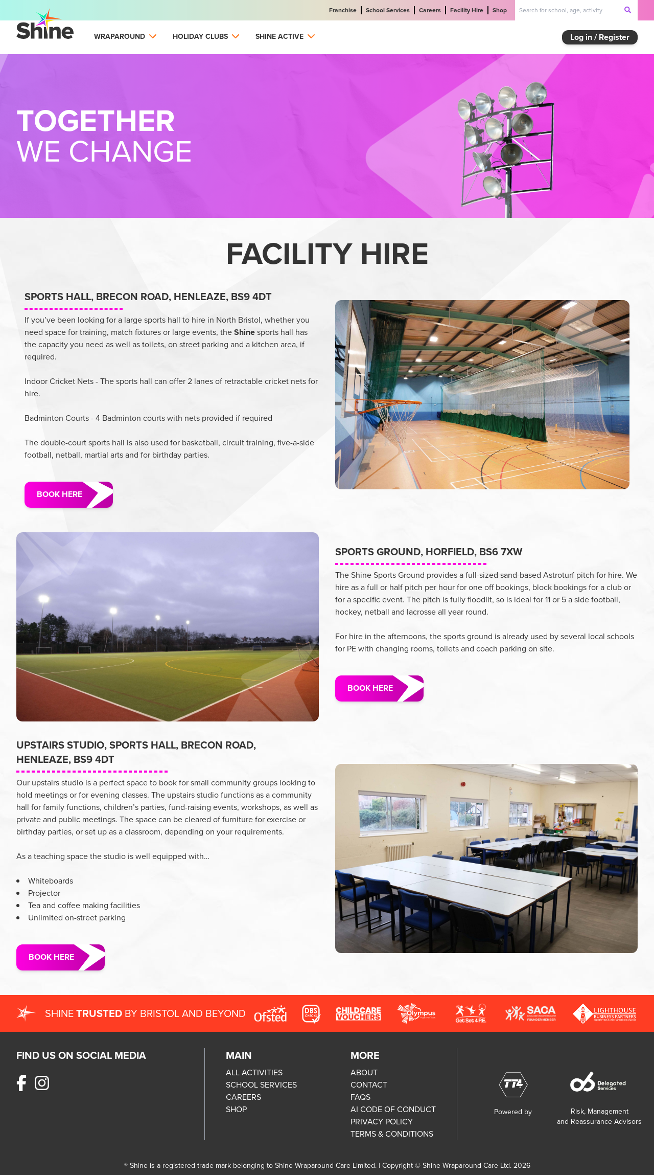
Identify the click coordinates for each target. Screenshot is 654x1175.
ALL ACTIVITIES (254, 1072)
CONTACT (369, 1085)
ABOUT (364, 1072)
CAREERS (243, 1097)
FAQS (360, 1097)
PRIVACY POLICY (382, 1121)
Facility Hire (466, 10)
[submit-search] (628, 9)
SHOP (236, 1109)
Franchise (343, 10)
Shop (500, 10)
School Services (388, 10)
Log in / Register (599, 37)
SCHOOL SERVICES (261, 1085)
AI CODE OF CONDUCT (393, 1109)
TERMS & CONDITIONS (392, 1134)
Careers (430, 10)
